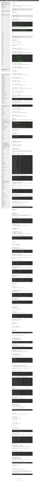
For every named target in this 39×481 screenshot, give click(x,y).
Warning (3, 204)
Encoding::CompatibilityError (5, 119)
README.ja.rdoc (4, 102)
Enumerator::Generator (4, 127)
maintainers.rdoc (3, 87)
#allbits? (3, 32)
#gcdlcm (3, 45)
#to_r (2, 62)
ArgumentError (3, 107)
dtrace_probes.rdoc (4, 83)
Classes (4, 2)
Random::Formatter (4, 174)
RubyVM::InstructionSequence (5, 182)
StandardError (3, 188)
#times (2, 59)
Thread (2, 195)
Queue (2, 172)
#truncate (3, 64)
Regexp (2, 177)
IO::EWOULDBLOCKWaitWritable (5, 146)
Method (2, 158)
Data (2, 115)
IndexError (3, 149)
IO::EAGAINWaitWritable (4, 143)
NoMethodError (3, 163)
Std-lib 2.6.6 (11, 0)
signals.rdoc (3, 90)
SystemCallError (3, 193)
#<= (2, 24)
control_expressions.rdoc (4, 94)
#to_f (2, 60)
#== (2, 26)
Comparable (3, 112)
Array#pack (23, 174)
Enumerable (3, 70)
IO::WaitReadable (4, 147)
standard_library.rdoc (4, 91)
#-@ (2, 21)
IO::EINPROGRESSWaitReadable (5, 144)
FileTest (2, 136)
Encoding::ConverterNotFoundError (5, 121)
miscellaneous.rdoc (4, 97)
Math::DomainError (4, 157)
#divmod (3, 39)
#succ (2, 58)
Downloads (15, 0)
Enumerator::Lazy (4, 128)
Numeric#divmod (15, 309)
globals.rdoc (3, 85)
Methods (6, 2)
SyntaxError (3, 192)
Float (14, 53)
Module (2, 159)
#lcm (2, 47)
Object (2, 165)
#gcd (2, 44)
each (16, 411)
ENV (2, 117)
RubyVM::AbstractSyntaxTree (5, 180)
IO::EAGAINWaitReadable (5, 142)
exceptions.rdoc (3, 95)
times (15, 242)
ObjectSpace (3, 166)
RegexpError (3, 178)
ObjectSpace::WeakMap (4, 167)
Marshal (2, 155)
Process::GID (3, 169)
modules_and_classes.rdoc (4, 98)
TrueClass (3, 200)
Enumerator (18, 235)
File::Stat (3, 135)
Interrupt (3, 151)
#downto (3, 40)
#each (2, 41)
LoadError (3, 153)
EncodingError (3, 123)
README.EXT (3, 78)
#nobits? (3, 50)
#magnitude (3, 48)
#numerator (3, 51)
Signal (2, 186)
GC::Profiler (3, 140)
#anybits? (3, 33)
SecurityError (3, 185)
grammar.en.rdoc (3, 75)
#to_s (2, 63)
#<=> (2, 25)
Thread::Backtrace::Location (5, 196)
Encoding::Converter (4, 120)
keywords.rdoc (3, 86)
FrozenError (3, 138)
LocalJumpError (3, 154)
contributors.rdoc (3, 82)
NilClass (3, 161)
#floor (2, 43)
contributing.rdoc (4, 81)
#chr (2, 35)
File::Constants (3, 134)
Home (2, 0)
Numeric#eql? (27, 102)
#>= (2, 28)
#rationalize (3, 55)
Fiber (2, 132)
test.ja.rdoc (3, 76)
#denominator (3, 37)
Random (3, 173)
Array (2, 108)
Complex (3, 113)
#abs (2, 31)
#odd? (2, 52)
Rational (3, 176)
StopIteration (3, 189)
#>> (2, 29)
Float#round (26, 376)
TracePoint (3, 199)
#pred (2, 54)
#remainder (3, 56)
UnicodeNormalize (4, 203)
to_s (15, 284)
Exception (3, 130)
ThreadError (3, 197)
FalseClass (3, 131)
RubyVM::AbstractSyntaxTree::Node (6, 181)
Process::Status (3, 170)
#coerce (2, 36)
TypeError (3, 201)
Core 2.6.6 (6, 0)
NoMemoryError (3, 162)
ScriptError (3, 184)
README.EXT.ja (4, 79)
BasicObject (3, 109)
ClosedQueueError (4, 111)
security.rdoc (3, 89)
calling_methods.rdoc (4, 93)
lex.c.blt (3, 101)
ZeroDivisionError (4, 205)
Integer (2, 150)
